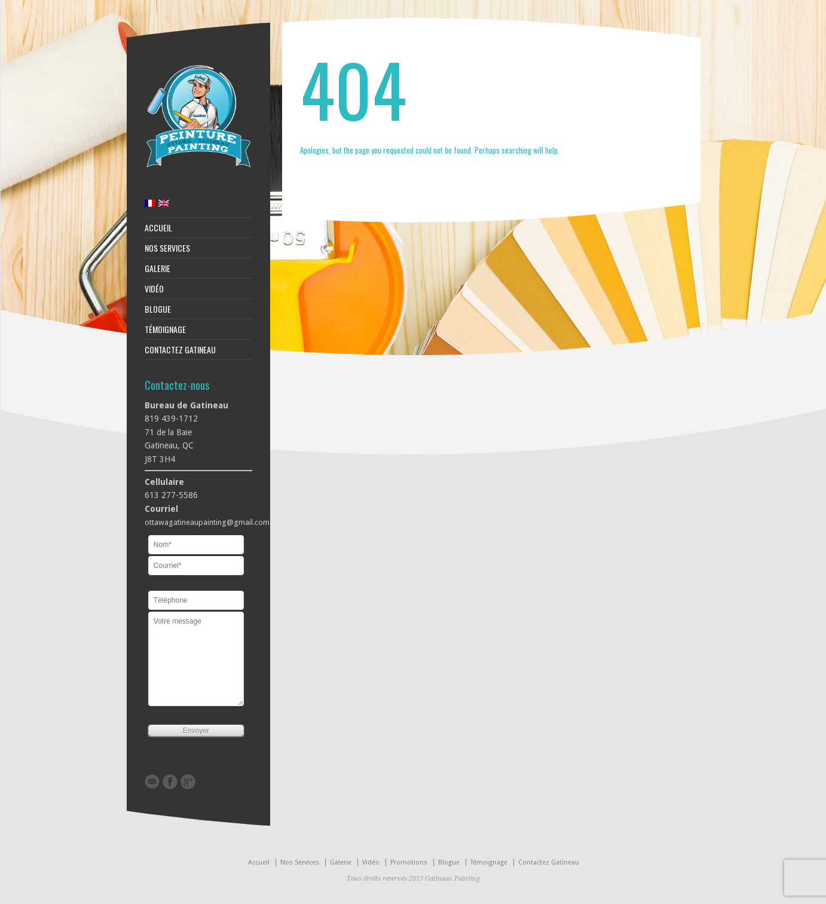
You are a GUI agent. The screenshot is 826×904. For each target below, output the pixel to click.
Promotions (408, 862)
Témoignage (165, 329)
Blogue (158, 309)
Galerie (157, 268)
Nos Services (167, 248)
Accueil (158, 228)
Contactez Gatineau (180, 350)
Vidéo (154, 289)
